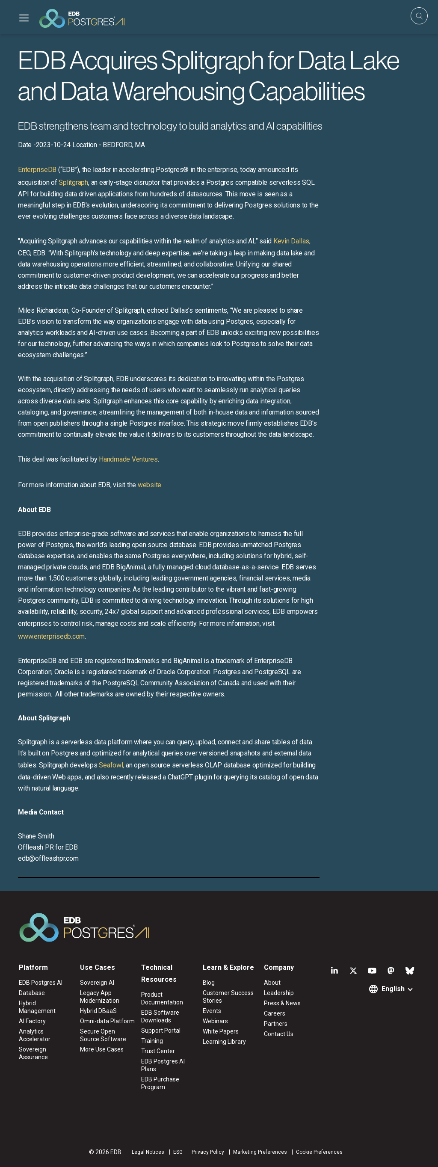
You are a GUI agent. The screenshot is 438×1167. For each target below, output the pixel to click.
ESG (178, 1152)
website (149, 485)
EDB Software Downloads (160, 1016)
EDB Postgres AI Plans (163, 1065)
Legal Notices (148, 1152)
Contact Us (278, 1034)
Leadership (279, 992)
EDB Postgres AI (40, 982)
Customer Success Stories (228, 996)
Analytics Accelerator (34, 1035)
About (272, 982)
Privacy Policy (208, 1152)
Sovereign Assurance (33, 1053)
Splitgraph (73, 182)
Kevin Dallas (291, 241)
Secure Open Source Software (103, 1035)
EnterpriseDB (37, 170)
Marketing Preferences (260, 1152)
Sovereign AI (97, 982)
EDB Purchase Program (160, 1083)
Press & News (282, 1003)
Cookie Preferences (319, 1152)
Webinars (215, 1021)
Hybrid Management (37, 1007)
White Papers (221, 1031)
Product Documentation (162, 998)
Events (212, 1010)
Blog (209, 982)
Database (32, 992)
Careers (274, 1013)
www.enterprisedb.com (51, 636)
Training (152, 1040)
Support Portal (161, 1030)
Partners (275, 1023)
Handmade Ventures (128, 459)
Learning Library (224, 1041)
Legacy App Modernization (99, 996)
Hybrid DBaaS (98, 1010)
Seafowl (111, 765)
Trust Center (158, 1051)
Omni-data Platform (107, 1021)
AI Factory (32, 1021)
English (393, 989)
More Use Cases (102, 1049)
